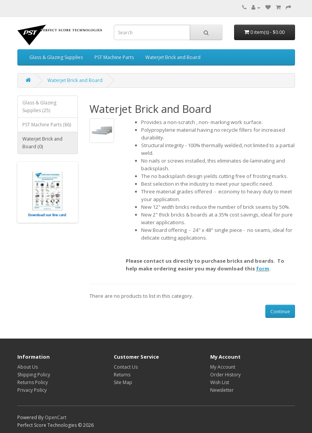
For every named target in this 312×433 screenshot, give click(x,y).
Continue (280, 311)
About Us (27, 367)
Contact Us (126, 367)
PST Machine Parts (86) (46, 124)
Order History (225, 374)
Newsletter (222, 390)
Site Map (123, 382)
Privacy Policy (32, 390)
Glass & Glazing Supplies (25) (39, 106)
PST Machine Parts (114, 57)
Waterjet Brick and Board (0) (42, 143)
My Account (222, 367)
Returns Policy (32, 382)
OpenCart (55, 417)
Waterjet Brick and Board (173, 57)
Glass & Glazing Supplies (56, 57)
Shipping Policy (33, 374)
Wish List (219, 382)
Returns (122, 374)
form (262, 268)
